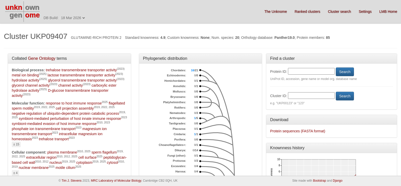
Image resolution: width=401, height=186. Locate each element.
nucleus (56, 162)
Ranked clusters (307, 11)
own (32, 7)
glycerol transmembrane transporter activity (82, 80)
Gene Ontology (41, 58)
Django (337, 180)
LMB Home (388, 11)
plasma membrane (62, 152)
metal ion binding (25, 75)
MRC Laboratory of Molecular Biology (116, 180)
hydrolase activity (25, 80)
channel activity (70, 85)
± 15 (16, 144)
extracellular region (41, 157)
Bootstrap (319, 180)
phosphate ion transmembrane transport (43, 129)
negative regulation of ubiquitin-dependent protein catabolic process (65, 113)
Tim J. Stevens (72, 180)
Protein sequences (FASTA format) (297, 131)
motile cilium (65, 168)
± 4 (15, 173)
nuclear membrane (34, 168)
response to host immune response (74, 103)
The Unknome (275, 11)
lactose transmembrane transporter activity (81, 75)
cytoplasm (84, 162)
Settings (365, 11)
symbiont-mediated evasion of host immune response (54, 124)
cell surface (87, 157)
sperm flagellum (104, 152)
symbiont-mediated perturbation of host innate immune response (70, 119)
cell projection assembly (75, 108)
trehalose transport (54, 139)
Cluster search (339, 11)
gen (15, 15)
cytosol (112, 162)
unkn (13, 7)
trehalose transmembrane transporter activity (81, 70)
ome (32, 15)
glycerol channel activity (31, 85)
